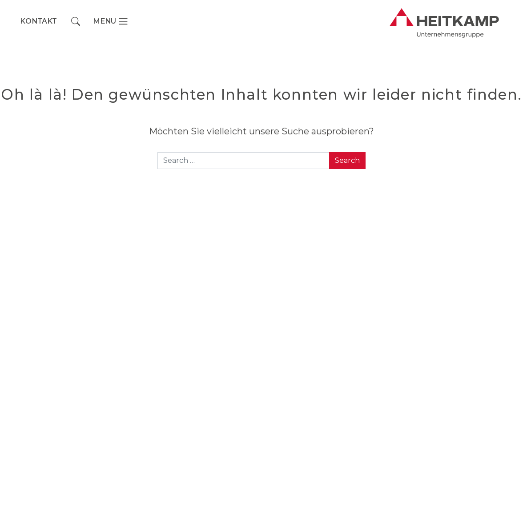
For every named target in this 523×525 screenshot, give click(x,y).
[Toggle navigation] (110, 21)
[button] (75, 21)
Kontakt (38, 21)
